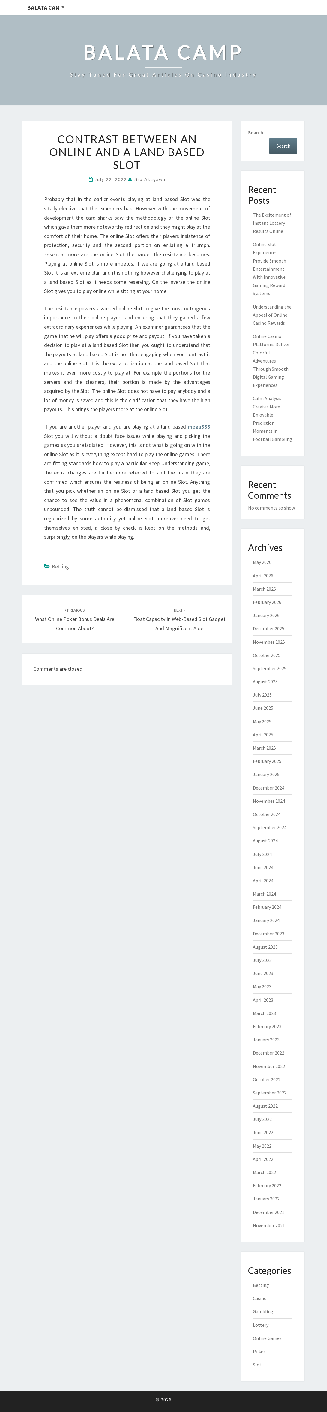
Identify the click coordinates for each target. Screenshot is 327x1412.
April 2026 (263, 576)
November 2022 (269, 1066)
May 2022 (262, 1146)
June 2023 (263, 973)
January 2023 (266, 1040)
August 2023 (265, 947)
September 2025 (269, 668)
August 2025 (265, 682)
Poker (259, 1351)
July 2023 (262, 960)
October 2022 (266, 1079)
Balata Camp (45, 7)
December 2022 (268, 1053)
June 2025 (263, 708)
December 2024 (268, 788)
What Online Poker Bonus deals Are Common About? (74, 619)
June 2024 (263, 867)
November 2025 (269, 642)
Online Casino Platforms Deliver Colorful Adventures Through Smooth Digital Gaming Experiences (271, 360)
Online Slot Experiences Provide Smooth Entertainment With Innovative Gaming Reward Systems (269, 268)
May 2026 (262, 562)
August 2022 (265, 1106)
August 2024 (265, 841)
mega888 (199, 426)
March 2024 (264, 894)
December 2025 (268, 628)
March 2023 (264, 1013)
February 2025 (267, 761)
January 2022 (266, 1199)
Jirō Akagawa (150, 179)
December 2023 (268, 934)
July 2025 (262, 695)
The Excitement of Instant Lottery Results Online (272, 223)
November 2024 (269, 801)
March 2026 (264, 589)
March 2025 (264, 748)
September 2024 (269, 827)
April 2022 (263, 1159)
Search (255, 132)
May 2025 (262, 721)
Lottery (260, 1325)
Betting (60, 566)
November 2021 (269, 1225)
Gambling (263, 1311)
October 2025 (266, 655)
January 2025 (266, 774)
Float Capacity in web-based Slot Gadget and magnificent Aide (179, 619)
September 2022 (269, 1093)
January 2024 (266, 920)
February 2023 (267, 1026)
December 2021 (268, 1212)
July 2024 (262, 854)
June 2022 (263, 1132)
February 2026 (267, 602)
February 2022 (267, 1185)
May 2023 (262, 986)
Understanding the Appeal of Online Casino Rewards (272, 315)
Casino (260, 1298)
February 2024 (267, 907)
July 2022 (262, 1119)
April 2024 (263, 881)
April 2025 (263, 735)
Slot (257, 1365)
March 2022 (264, 1172)
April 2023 (263, 1000)
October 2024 (266, 814)
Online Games (267, 1338)
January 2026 (266, 615)
